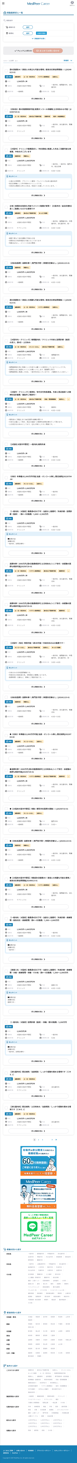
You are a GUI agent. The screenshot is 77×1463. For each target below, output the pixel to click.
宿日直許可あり (57, 1389)
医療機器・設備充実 (34, 1380)
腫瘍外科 (47, 1277)
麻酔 (42, 1416)
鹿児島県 (31, 1356)
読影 (56, 1406)
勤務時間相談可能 (60, 1373)
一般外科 (31, 1264)
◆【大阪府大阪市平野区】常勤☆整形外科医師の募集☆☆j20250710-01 (39, 808)
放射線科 (40, 1293)
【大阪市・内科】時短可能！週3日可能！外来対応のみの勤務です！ (37, 643)
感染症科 (68, 1257)
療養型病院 (40, 1396)
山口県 (60, 1344)
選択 (27, 27)
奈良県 (60, 1340)
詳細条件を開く (38, 38)
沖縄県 (39, 1356)
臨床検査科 (62, 1300)
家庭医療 (59, 1257)
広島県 (53, 1344)
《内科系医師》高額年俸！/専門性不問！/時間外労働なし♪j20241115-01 (40, 263)
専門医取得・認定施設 (62, 1376)
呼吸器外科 (52, 1264)
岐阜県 (30, 1335)
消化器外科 (62, 1264)
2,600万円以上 (57, 1426)
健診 (57, 1399)
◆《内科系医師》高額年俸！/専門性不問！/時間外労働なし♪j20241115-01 (40, 841)
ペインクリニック (33, 1287)
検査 (44, 1406)
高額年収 (31, 1370)
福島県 (30, 1320)
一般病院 (31, 1396)
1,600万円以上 (32, 1423)
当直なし (55, 1370)
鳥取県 (30, 1344)
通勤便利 (40, 1376)
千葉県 (60, 1324)
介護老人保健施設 (33, 1403)
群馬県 (45, 1324)
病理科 (46, 1300)
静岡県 (38, 1335)
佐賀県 (38, 1353)
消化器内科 (61, 1254)
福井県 (53, 1331)
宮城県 (53, 1317)
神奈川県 (31, 1327)
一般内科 (31, 1254)
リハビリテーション (34, 1399)
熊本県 (53, 1353)
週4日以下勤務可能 (43, 1370)
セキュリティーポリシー (62, 1450)
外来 (29, 1406)
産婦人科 (31, 1284)
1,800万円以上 (45, 1423)
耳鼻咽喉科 (46, 1281)
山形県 (68, 1317)
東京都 (68, 1324)
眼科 (52, 1284)
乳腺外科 (41, 1270)
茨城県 (30, 1324)
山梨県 (60, 1331)
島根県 (38, 1344)
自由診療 (50, 1416)
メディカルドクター (63, 1410)
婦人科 (45, 1284)
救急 (29, 1410)
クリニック (61, 1396)
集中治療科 (56, 1287)
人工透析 (49, 1274)
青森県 (38, 1317)
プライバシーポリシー (44, 1450)
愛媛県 (45, 1348)
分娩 (35, 1410)
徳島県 (30, 1348)
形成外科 (59, 1267)
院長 (29, 1430)
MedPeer (15, 1453)
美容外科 (66, 1296)
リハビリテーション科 (57, 1290)
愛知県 (45, 1335)
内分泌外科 (31, 1270)
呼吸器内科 (50, 1254)
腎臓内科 (40, 1274)
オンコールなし (66, 1370)
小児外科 (41, 1267)
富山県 (38, 1331)
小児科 (64, 1281)
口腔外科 (50, 1270)
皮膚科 (59, 1284)
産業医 (30, 1296)
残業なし (31, 1376)
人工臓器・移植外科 (34, 1277)
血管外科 (59, 1270)
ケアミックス (48, 1399)
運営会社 (6, 1453)
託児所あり (43, 1383)
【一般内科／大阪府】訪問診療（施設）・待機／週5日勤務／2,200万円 (38, 1022)
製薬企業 (45, 1403)
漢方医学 (47, 1296)
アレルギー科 (32, 1290)
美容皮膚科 (56, 1296)
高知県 (53, 1348)
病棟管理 (37, 1406)
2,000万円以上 (57, 1423)
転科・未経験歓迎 (61, 1386)
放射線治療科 (50, 1293)
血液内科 (31, 1257)
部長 (43, 1430)
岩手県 (45, 1317)
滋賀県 (30, 1340)
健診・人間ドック (33, 1281)
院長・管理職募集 (61, 1380)
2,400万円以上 (45, 1426)
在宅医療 (31, 1274)
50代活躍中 (31, 1389)
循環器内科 (40, 1254)
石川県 (45, 1331)
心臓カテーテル (33, 1416)
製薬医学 (38, 1296)
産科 (38, 1284)
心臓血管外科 (41, 1264)
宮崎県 (68, 1353)
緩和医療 (31, 1293)
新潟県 (30, 1331)
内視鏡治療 (65, 1413)
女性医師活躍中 (33, 1386)
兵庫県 (53, 1340)
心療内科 (68, 1293)
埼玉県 (53, 1324)
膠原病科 (31, 1260)
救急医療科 (46, 1287)
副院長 (36, 1430)
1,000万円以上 (32, 1420)
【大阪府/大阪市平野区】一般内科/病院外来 (27, 444)
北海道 (30, 1317)
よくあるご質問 (8, 1450)
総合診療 (56, 1277)
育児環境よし (54, 1383)
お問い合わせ (20, 1450)
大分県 (60, 1353)
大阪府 (45, 1340)
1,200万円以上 (45, 1420)
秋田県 (60, 1317)
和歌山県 (68, 1340)
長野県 (68, 1331)
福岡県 (30, 1353)
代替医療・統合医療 (34, 1300)
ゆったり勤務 (32, 1373)
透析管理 (64, 1406)
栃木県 (38, 1324)
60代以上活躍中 (44, 1389)
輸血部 (54, 1300)
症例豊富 (49, 1376)
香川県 (38, 1348)
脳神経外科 (31, 1267)
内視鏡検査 (55, 1413)
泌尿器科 (56, 1281)
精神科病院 (50, 1396)
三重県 (53, 1335)
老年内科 (57, 1274)
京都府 (38, 1340)
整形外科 (50, 1267)
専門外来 (45, 1413)
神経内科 (40, 1257)
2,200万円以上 (32, 1426)
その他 (30, 1303)
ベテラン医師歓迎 (46, 1386)
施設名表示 (31, 1392)
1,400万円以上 (57, 1420)
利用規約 (31, 1450)
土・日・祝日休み (45, 1373)
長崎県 (45, 1353)
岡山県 (45, 1344)
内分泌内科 (49, 1257)
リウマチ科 (43, 1290)
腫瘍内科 (40, 1260)
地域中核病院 (48, 1380)
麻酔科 (66, 1284)
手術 (50, 1406)
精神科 (60, 1293)
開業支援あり (32, 1383)
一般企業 (54, 1403)
